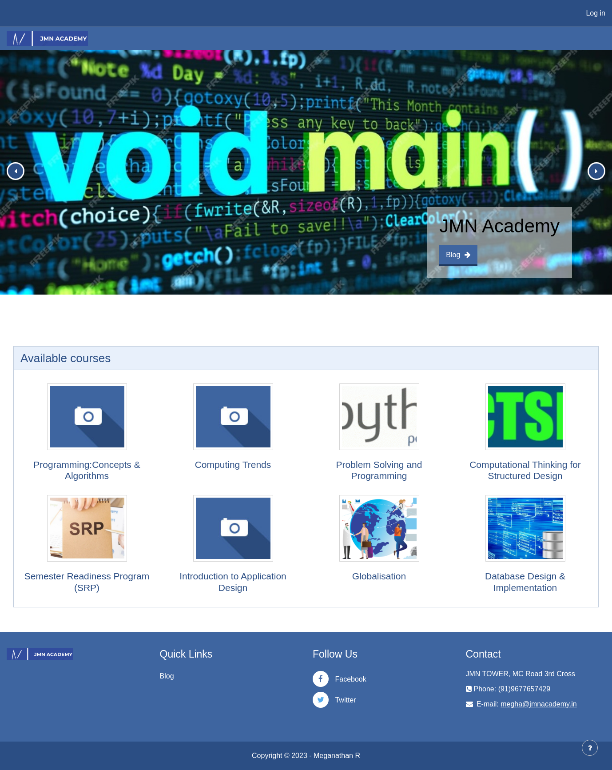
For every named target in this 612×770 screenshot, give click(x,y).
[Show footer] (590, 748)
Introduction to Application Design (232, 581)
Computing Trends (233, 464)
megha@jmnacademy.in (539, 704)
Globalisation (379, 576)
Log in (595, 13)
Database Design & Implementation (525, 581)
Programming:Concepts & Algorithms (86, 470)
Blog (458, 255)
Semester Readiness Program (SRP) (86, 581)
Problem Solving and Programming (379, 470)
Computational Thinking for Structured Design (525, 470)
